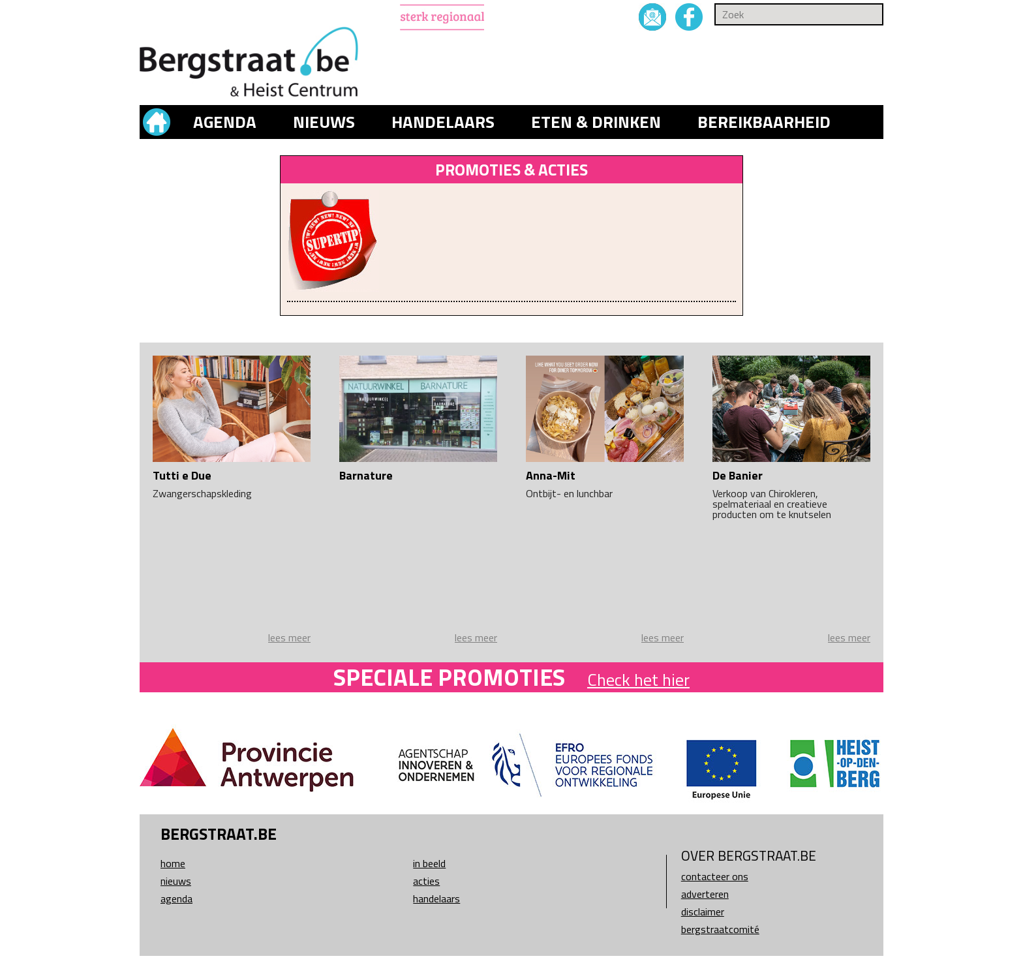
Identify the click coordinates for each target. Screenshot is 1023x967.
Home (172, 863)
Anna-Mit (550, 475)
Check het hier (638, 679)
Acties (426, 881)
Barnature (366, 475)
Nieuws (324, 122)
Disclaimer (702, 911)
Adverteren (705, 894)
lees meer (289, 637)
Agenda (224, 122)
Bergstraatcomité (720, 929)
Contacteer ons (714, 876)
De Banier (737, 475)
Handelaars (443, 122)
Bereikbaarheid (764, 122)
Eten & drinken (596, 122)
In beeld (429, 863)
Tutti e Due (182, 475)
